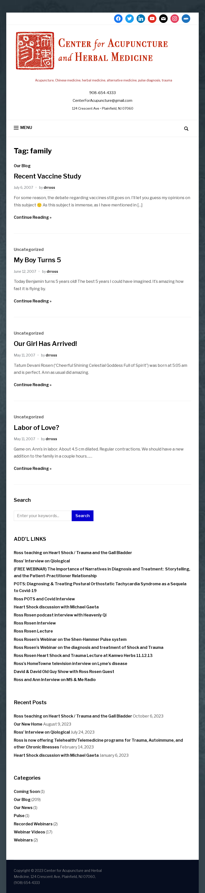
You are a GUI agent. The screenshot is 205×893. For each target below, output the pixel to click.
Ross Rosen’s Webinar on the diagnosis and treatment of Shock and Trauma (88, 647)
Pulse (19, 815)
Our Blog (22, 165)
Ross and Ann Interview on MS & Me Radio (55, 679)
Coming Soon (27, 791)
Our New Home (28, 724)
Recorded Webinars (33, 824)
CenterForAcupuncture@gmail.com (102, 100)
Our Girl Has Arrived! (45, 343)
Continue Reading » (33, 217)
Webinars (23, 840)
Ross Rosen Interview (35, 623)
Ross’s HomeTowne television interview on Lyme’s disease (70, 663)
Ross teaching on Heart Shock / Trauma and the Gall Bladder (73, 552)
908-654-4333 (102, 93)
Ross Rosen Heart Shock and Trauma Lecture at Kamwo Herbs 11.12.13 (83, 655)
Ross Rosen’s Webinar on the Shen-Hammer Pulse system (70, 639)
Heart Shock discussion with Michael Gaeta (56, 607)
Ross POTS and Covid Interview (44, 599)
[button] (23, 128)
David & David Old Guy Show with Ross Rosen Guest (64, 671)
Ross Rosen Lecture (33, 631)
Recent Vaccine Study (47, 176)
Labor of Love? (36, 427)
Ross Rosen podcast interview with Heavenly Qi (60, 615)
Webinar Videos (29, 832)
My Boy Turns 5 (37, 260)
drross (49, 187)
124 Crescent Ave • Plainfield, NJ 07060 (102, 108)
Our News (23, 807)
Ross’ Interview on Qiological (42, 561)
